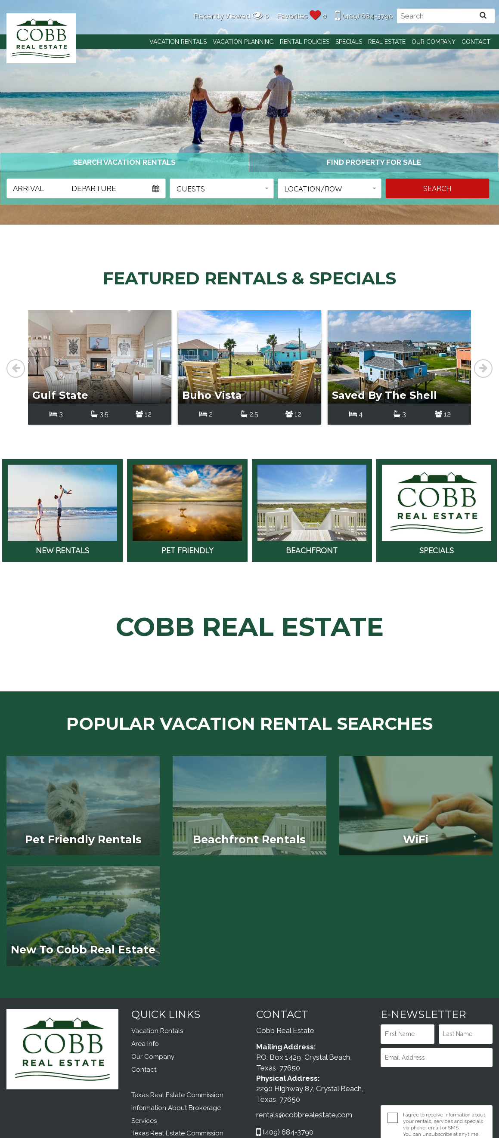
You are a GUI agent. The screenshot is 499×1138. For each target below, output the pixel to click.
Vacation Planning (243, 41)
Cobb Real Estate (41, 38)
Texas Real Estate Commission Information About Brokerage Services (177, 1024)
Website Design (372, 1120)
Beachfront (312, 426)
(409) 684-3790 (364, 16)
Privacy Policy (419, 1057)
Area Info (145, 960)
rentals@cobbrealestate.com (304, 1030)
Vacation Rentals (178, 41)
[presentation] (427, 999)
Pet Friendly (187, 426)
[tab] (124, 162)
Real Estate (387, 41)
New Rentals (62, 426)
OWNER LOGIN (311, 1075)
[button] (222, 188)
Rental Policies (304, 41)
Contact (476, 41)
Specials (348, 41)
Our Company (434, 41)
